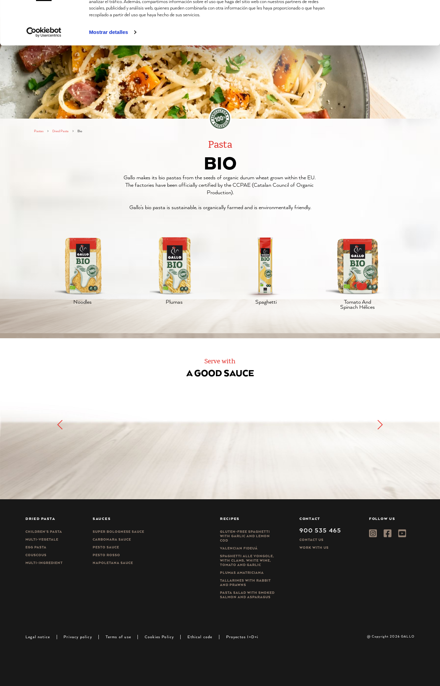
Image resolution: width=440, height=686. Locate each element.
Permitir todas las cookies (383, 17)
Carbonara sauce (112, 539)
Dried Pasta (60, 131)
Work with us (314, 547)
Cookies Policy (159, 636)
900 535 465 (320, 530)
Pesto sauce (106, 547)
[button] (379, 424)
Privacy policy (77, 636)
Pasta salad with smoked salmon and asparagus (247, 594)
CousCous (36, 555)
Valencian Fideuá (239, 548)
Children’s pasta (43, 531)
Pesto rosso (106, 555)
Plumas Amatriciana (242, 572)
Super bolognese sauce (118, 531)
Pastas (38, 131)
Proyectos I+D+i (242, 636)
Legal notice (37, 636)
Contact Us (311, 540)
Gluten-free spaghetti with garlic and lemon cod (245, 536)
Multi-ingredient (44, 563)
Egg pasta (36, 547)
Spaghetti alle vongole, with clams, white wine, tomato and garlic (247, 560)
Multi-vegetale (41, 539)
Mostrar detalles (108, 71)
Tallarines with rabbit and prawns (245, 582)
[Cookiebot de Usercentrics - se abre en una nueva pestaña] (44, 71)
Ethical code (199, 636)
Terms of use (118, 636)
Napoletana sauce (113, 563)
